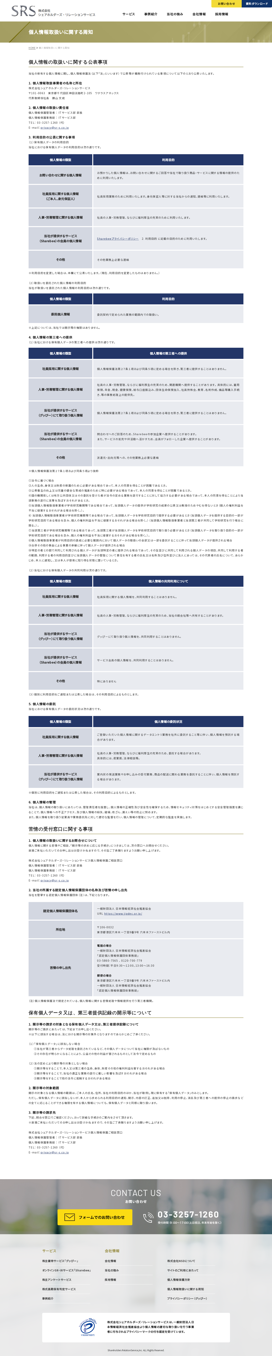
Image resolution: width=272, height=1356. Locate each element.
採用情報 (221, 14)
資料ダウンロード (257, 4)
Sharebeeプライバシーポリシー (118, 239)
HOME (32, 47)
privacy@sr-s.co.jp (54, 127)
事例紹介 (151, 14)
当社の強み (175, 14)
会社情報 (199, 14)
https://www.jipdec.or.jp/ (123, 913)
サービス (128, 14)
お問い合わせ (226, 4)
